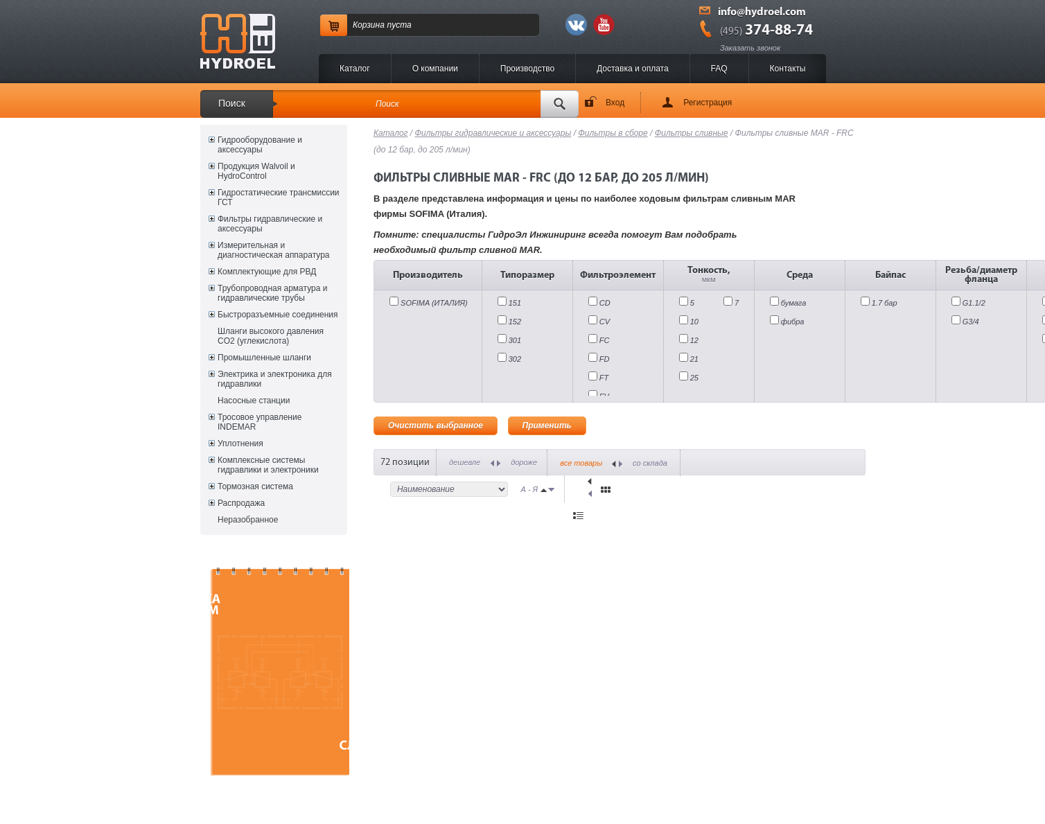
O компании (435, 68)
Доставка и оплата (633, 68)
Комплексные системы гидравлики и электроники (268, 465)
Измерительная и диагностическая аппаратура (273, 250)
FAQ (719, 68)
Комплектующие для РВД (267, 272)
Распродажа (241, 503)
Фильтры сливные (691, 133)
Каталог (355, 68)
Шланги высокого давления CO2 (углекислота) (271, 336)
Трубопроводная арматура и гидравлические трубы (272, 293)
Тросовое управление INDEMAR (259, 422)
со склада (650, 463)
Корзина (369, 25)
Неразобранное (248, 520)
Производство (527, 68)
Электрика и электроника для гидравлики (275, 379)
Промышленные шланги (264, 357)
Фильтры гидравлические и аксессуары (270, 224)
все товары (581, 463)
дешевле (464, 462)
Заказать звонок (750, 48)
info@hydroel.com (762, 12)
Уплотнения (240, 443)
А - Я (529, 489)
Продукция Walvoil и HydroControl (256, 171)
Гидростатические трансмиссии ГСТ (279, 197)
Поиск (231, 103)
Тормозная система (255, 486)
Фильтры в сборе (612, 133)
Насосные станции (254, 400)
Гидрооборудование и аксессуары (260, 145)
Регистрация (707, 102)
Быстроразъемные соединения (278, 314)
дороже (524, 462)
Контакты (788, 68)
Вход (615, 102)
